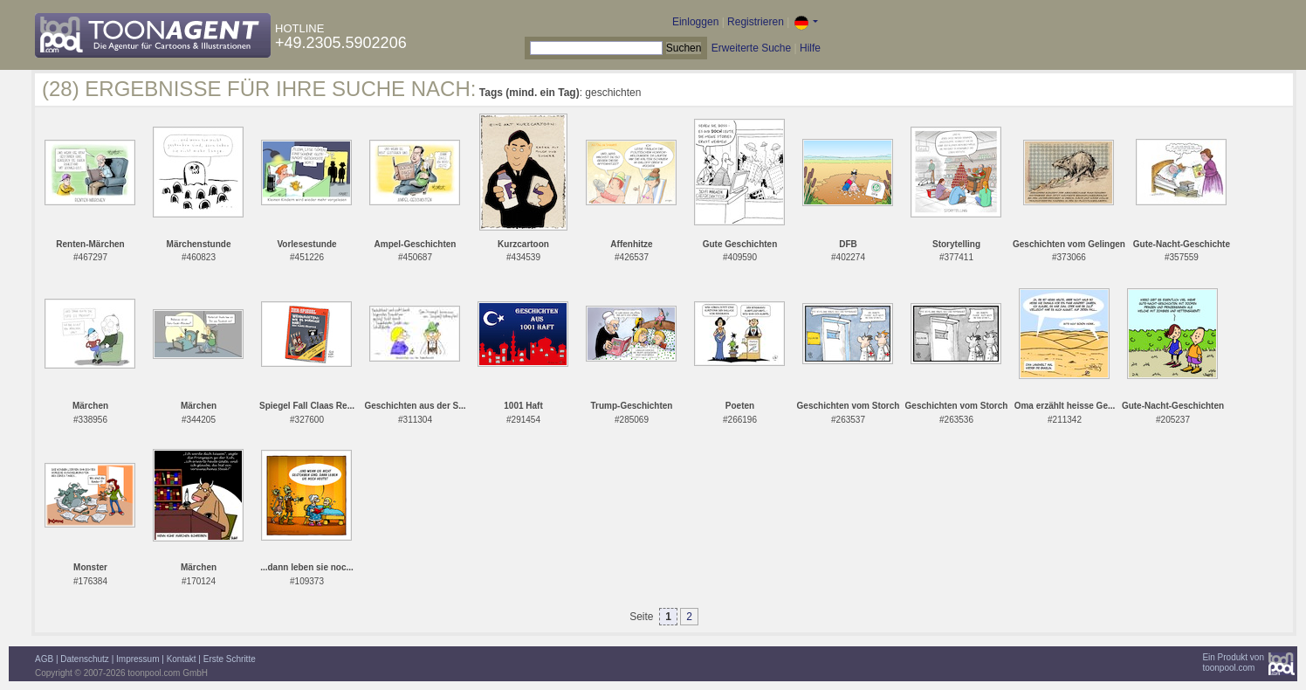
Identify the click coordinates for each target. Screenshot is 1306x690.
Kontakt (181, 659)
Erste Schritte (229, 659)
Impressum (137, 659)
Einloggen (695, 22)
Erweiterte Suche (751, 48)
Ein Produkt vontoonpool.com (1233, 662)
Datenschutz (84, 659)
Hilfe (810, 48)
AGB (44, 659)
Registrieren (755, 22)
